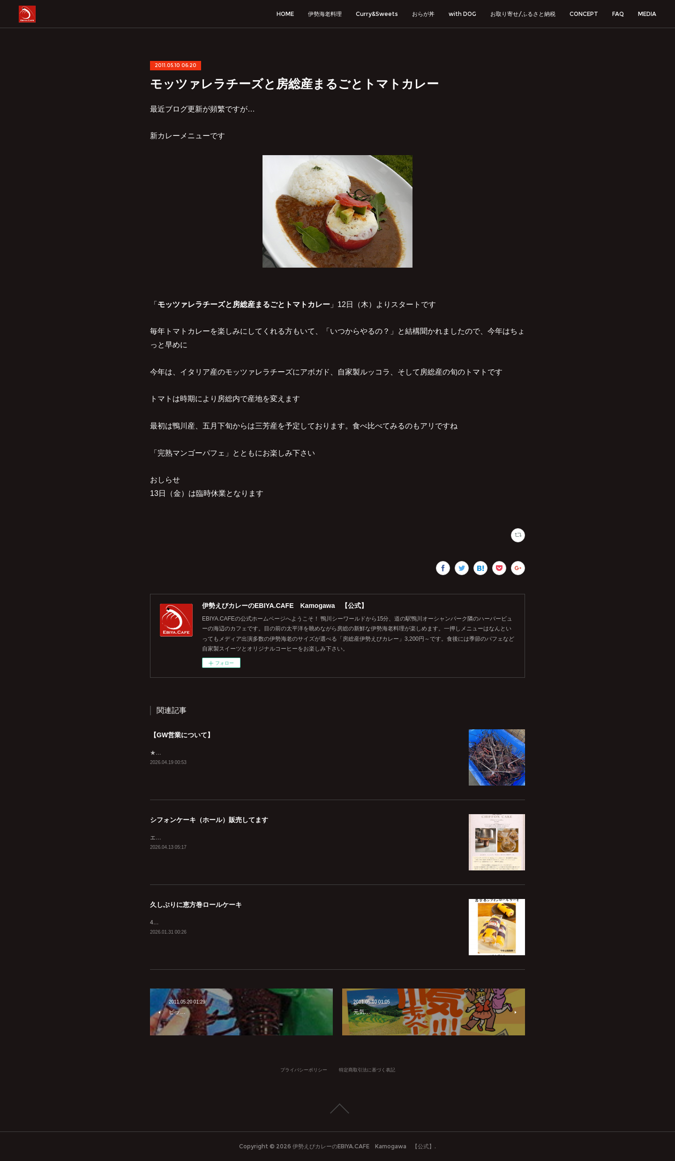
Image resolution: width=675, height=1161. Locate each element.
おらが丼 (423, 13)
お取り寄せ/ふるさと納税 (522, 13)
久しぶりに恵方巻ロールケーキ (196, 904)
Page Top (337, 1108)
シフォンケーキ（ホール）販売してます (209, 820)
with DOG (462, 13)
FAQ (618, 13)
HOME (285, 13)
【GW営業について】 (182, 735)
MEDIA (647, 13)
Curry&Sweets (377, 13)
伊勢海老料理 (325, 13)
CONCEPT (584, 13)
